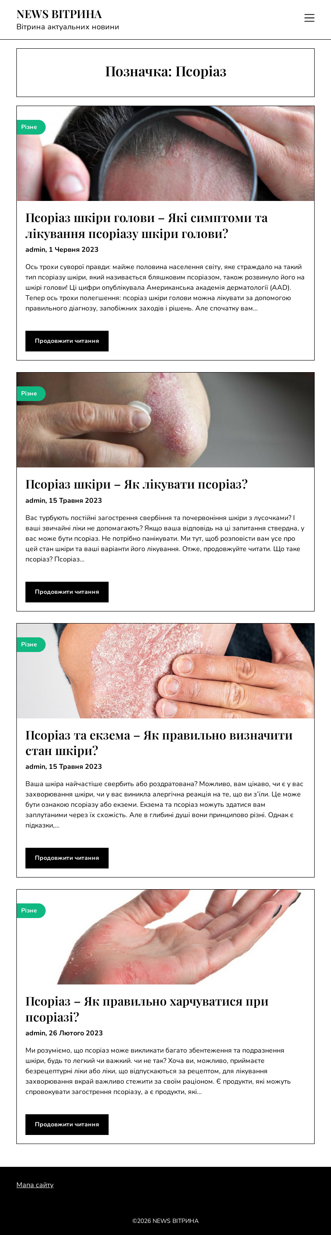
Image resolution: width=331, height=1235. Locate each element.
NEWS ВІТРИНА (59, 13)
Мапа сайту (34, 1185)
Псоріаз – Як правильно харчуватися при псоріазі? (147, 1008)
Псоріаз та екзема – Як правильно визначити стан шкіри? (159, 742)
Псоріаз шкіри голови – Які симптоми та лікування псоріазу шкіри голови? (146, 225)
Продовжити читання (67, 341)
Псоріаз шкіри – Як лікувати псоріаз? (136, 484)
